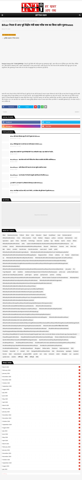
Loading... (4, 474)
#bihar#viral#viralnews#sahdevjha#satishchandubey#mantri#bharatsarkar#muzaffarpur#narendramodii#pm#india (33, 269)
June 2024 (41, 434)
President (5, 351)
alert (14, 272)
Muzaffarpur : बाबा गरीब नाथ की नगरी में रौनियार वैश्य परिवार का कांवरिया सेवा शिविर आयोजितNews (33, 159)
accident (15, 249)
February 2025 (41, 408)
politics (54, 238)
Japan (12, 241)
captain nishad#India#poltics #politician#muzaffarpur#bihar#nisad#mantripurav (48, 243)
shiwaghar (64, 354)
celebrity (57, 255)
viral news (60, 238)
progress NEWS (27, 354)
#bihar (74, 241)
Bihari (27, 235)
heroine (5, 354)
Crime (18, 238)
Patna (17, 241)
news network (17, 354)
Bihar (4, 235)
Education (38, 235)
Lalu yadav (68, 269)
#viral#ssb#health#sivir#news (10, 348)
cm (72, 243)
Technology (31, 241)
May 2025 (41, 399)
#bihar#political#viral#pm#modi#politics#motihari (19, 258)
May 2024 (41, 437)
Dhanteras (54, 348)
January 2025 (41, 412)
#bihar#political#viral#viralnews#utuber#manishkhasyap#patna (19, 255)
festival (67, 255)
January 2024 (41, 450)
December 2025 (41, 376)
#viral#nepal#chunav (8, 342)
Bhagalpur (37, 348)
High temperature (64, 348)
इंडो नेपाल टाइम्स (41, 15)
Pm (74, 269)
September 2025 (41, 386)
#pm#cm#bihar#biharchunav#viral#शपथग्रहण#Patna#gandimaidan (20, 340)
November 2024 (41, 418)
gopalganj (68, 351)
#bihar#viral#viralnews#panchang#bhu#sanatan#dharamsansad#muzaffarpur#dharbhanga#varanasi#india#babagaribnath (35, 263)
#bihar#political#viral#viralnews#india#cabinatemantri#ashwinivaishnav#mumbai (24, 294)
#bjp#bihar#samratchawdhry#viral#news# (35, 328)
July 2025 (41, 392)
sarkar (58, 354)
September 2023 (41, 463)
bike (53, 351)
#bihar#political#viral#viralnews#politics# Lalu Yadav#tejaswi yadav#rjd (49, 252)
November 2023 (41, 456)
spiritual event (44, 275)
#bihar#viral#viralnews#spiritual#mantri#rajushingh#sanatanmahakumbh (22, 325)
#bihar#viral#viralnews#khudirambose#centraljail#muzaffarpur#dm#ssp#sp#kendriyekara (26, 314)
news (59, 235)
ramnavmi (51, 354)
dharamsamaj (60, 351)
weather (14, 357)
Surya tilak (12, 351)
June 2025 (41, 396)
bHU (28, 351)
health (50, 249)
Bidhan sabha (46, 348)
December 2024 (41, 415)
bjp (52, 241)
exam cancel (43, 249)
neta (67, 246)
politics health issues (72, 272)
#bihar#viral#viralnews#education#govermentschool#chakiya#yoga (20, 311)
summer (52, 275)
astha (23, 243)
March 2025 (41, 405)
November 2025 (41, 380)
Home (3, 21)
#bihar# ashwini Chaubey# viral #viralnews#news (55, 277)
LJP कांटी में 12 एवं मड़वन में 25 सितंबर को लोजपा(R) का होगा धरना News (26, 183)
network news (74, 255)
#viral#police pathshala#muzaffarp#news (51, 345)
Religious (47, 238)
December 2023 (41, 453)
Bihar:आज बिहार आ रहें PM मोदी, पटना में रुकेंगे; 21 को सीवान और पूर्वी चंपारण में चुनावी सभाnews (32, 190)
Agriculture (5, 241)
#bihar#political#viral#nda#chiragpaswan (51, 280)
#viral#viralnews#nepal (27, 348)
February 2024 (41, 447)
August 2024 (41, 428)
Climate (51, 255)
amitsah (22, 351)
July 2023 (41, 469)
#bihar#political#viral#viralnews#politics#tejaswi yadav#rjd (18, 300)
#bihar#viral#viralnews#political (11, 266)
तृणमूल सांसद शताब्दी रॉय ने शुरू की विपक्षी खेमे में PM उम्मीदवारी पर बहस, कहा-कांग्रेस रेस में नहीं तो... (32, 152)
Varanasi (61, 246)
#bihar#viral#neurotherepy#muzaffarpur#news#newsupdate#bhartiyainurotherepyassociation (27, 303)
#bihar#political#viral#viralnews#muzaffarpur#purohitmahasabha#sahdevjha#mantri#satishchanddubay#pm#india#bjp (34, 260)
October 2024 (41, 421)
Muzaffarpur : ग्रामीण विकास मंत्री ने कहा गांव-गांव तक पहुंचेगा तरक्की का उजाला (28, 167)
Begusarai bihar (42, 255)
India (32, 235)
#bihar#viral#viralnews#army (43, 306)
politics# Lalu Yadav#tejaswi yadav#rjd (13, 275)
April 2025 (41, 402)
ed (62, 255)
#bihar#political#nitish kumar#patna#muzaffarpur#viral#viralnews (20, 280)
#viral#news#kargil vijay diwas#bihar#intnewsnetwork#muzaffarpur (20, 345)
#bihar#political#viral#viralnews (11, 243)
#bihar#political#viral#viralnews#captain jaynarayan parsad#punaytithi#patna (23, 289)
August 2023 (41, 466)
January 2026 (41, 373)
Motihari (40, 238)
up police (76, 354)
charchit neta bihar (33, 249)
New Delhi (23, 241)
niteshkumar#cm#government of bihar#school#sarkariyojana (41, 272)
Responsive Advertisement (41, 215)
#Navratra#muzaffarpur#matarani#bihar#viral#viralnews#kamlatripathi (21, 277)
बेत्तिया (26, 357)
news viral (39, 241)
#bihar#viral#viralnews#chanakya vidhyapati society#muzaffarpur (20, 308)
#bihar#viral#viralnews (9, 238)
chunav (69, 241)
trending (58, 275)
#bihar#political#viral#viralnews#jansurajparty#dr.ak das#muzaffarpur (53, 258)
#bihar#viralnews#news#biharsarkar (12, 328)
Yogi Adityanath (7, 272)
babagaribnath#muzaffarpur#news (40, 351)
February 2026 (41, 370)
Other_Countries (26, 238)
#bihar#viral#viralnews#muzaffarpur (58, 317)
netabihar (20, 272)
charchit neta (22, 249)
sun (70, 354)
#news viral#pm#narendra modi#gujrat (65, 337)
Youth (34, 238)
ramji (45, 354)
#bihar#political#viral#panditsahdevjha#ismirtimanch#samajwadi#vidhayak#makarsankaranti (27, 283)
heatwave (75, 351)
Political (22, 235)
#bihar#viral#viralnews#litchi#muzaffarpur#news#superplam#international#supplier (25, 317)
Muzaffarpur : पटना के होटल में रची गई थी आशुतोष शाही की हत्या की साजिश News (29, 175)
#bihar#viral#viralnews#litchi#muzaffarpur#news (29, 246)
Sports (63, 241)
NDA (72, 348)
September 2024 (41, 424)
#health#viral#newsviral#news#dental (58, 328)
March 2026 (41, 367)
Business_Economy (12, 235)
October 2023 (41, 459)
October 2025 (41, 383)
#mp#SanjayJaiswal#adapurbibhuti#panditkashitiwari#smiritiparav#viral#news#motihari (26, 331)
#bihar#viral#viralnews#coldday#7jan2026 (50, 308)
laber (10, 354)
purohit (35, 354)
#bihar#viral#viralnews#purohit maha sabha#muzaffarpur (18, 320)
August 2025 (41, 389)
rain (41, 354)
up (3, 258)
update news (6, 357)
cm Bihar (5, 246)
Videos (8, 249)
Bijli (4, 249)
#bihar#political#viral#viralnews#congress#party (15, 252)
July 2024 (41, 431)
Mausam (46, 246)
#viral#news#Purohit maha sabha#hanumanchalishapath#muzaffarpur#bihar (55, 342)
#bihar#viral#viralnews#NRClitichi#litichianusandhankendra (18, 306)
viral (76, 238)
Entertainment (68, 238)
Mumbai (57, 241)
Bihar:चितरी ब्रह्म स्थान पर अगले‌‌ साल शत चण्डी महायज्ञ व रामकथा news (26, 144)
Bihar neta (73, 246)
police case (62, 272)
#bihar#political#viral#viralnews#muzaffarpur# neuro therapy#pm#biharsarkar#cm (25, 297)
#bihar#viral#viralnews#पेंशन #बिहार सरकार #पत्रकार (55, 325)
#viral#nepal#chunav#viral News (24, 342)
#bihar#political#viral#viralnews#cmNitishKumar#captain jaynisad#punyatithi (23, 291)
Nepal (45, 235)
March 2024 (41, 443)
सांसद (37, 357)
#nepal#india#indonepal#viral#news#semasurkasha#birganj (37, 337)
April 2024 (41, 440)
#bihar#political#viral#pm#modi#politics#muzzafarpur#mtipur (19, 286)
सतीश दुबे (32, 357)
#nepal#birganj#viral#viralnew (11, 337)
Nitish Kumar (53, 246)
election (12, 246)
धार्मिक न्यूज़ (20, 357)
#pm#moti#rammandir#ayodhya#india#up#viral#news (53, 340)
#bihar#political (74, 277)
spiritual (36, 275)
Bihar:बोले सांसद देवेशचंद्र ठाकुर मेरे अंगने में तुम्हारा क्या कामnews (25, 136)
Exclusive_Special (67, 235)
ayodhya (46, 241)
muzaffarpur (52, 235)
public (55, 249)
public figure (28, 275)
